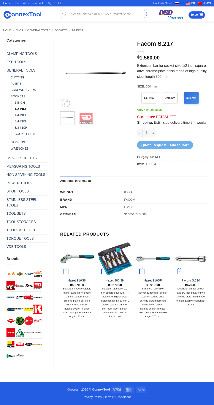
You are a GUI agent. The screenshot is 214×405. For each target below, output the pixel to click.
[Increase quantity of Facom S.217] (153, 133)
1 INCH (20, 102)
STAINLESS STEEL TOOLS (21, 202)
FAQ (49, 3)
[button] (197, 15)
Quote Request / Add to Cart (165, 145)
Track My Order (162, 3)
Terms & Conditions (118, 397)
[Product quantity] (146, 133)
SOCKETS (61, 30)
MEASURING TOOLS (23, 166)
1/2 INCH (77, 30)
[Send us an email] (59, 3)
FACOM (151, 164)
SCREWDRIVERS (23, 90)
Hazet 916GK (77, 280)
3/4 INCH (21, 121)
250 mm (170, 98)
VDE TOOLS (16, 247)
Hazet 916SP (153, 280)
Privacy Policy (92, 397)
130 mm (149, 98)
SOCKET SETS (25, 134)
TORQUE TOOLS (20, 238)
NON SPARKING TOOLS (25, 175)
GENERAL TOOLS (38, 30)
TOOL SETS (16, 213)
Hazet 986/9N (114, 280)
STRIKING (18, 142)
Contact (38, 3)
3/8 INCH (21, 127)
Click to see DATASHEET (156, 117)
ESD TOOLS (16, 62)
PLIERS (16, 83)
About (26, 3)
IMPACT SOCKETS (21, 158)
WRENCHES (20, 148)
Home (7, 3)
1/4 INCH (21, 115)
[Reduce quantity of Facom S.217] (139, 133)
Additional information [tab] (75, 180)
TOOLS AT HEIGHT (21, 230)
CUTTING (17, 77)
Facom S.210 (190, 280)
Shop (17, 3)
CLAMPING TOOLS (21, 54)
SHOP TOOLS (17, 191)
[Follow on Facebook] (55, 3)
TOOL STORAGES (21, 222)
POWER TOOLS (19, 183)
